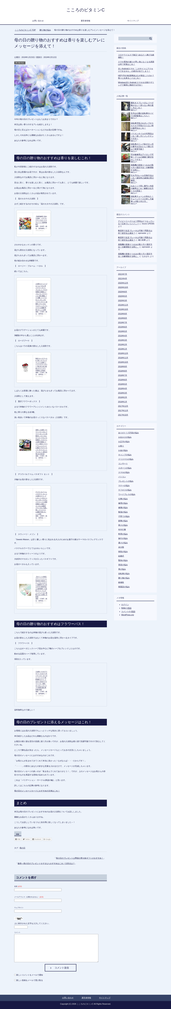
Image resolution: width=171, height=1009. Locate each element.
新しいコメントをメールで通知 (29, 975)
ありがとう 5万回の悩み (128, 433)
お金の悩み (123, 450)
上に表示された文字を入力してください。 (32, 923)
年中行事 (122, 530)
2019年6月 (122, 327)
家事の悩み (123, 521)
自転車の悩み (124, 574)
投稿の (126, 608)
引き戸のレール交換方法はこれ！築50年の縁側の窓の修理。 (142, 177)
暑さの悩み (123, 543)
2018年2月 (122, 397)
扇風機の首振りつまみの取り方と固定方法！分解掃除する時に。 (142, 167)
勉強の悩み (123, 512)
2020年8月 (122, 292)
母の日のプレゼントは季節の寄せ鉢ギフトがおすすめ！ (79, 858)
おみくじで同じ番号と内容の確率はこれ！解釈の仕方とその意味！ (142, 188)
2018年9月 (122, 367)
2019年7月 (122, 323)
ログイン (125, 605)
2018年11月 (123, 358)
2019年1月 (122, 349)
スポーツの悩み (125, 468)
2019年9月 (122, 314)
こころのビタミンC (85, 9)
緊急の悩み (123, 560)
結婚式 (121, 556)
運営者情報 (85, 21)
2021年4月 (122, 279)
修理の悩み (123, 503)
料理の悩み (123, 534)
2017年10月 (123, 415)
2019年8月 (122, 318)
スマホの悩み (124, 472)
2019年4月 (122, 336)
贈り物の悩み (20, 63)
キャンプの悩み (125, 455)
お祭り (121, 446)
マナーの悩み (124, 486)
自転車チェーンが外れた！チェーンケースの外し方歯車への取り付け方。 (142, 198)
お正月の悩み (124, 442)
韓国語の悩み (124, 587)
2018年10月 (123, 362)
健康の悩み (123, 508)
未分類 (121, 547)
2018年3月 (122, 393)
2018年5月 (122, 384)
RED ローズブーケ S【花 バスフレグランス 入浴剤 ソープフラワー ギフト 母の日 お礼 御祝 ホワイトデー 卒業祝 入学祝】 (42, 364)
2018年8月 (122, 371)
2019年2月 (122, 345)
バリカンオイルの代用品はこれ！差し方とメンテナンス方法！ (142, 136)
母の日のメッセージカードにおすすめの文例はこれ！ (37, 791)
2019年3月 (122, 340)
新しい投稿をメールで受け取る (29, 980)
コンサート (123, 464)
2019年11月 (123, 305)
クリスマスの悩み (125, 459)
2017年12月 (123, 406)
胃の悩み (122, 569)
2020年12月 (123, 283)
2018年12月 (123, 353)
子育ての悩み (124, 516)
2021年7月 (122, 274)
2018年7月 (122, 375)
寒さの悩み (123, 525)
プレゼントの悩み (125, 481)
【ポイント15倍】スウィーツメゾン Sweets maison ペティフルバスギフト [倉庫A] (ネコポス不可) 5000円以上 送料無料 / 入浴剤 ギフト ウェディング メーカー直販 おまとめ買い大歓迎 (41, 587)
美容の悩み (123, 565)
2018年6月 (122, 380)
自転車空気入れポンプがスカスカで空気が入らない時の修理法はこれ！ (142, 125)
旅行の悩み (123, 538)
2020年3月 (122, 301)
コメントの (128, 612)
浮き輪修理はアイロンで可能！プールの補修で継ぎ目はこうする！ (142, 157)
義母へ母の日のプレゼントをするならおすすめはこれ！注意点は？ (46, 863)
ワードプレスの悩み (126, 494)
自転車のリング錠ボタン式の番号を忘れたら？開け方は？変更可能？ (142, 146)
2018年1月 (122, 402)
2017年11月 (123, 411)
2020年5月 (122, 296)
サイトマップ (133, 21)
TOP (25, 30)
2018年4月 (122, 389)
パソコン (122, 477)
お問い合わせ (38, 21)
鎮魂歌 (121, 582)
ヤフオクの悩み (125, 490)
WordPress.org (127, 615)
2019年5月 (122, 331)
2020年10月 (123, 287)
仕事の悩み (123, 499)
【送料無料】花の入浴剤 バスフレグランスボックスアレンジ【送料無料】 (41, 220)
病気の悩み (123, 552)
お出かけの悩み (125, 437)
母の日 (22, 848)
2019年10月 (123, 309)
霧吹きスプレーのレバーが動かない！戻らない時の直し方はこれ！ (142, 105)
